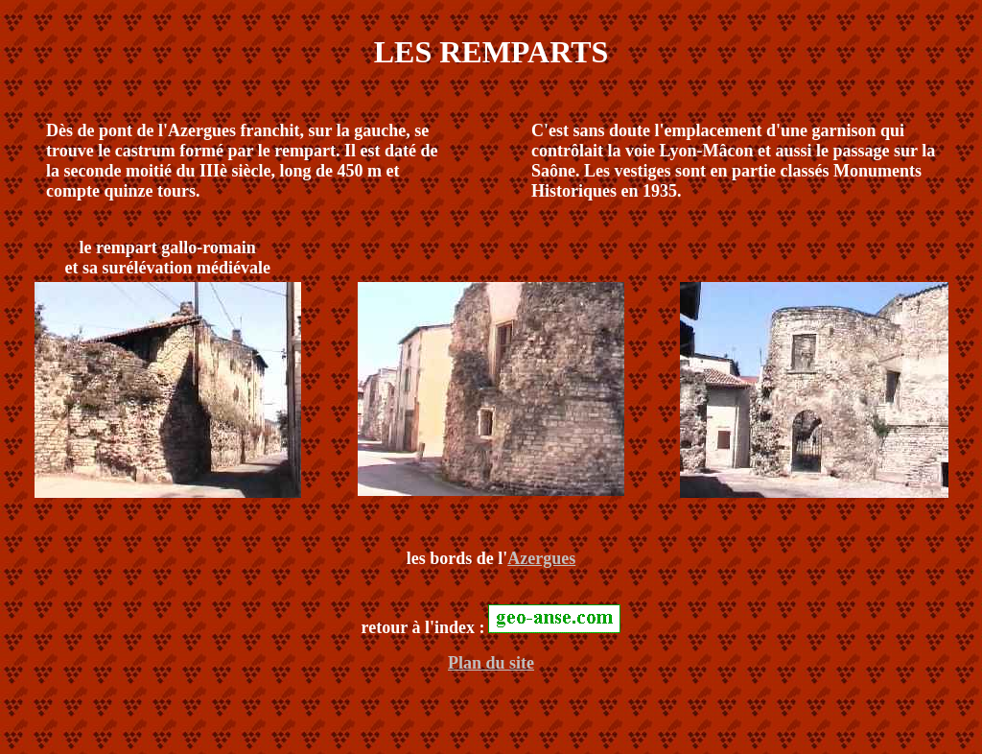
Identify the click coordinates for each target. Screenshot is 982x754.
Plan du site (491, 662)
